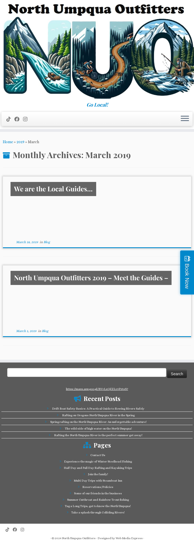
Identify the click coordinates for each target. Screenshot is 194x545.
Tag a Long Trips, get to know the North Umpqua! (98, 506)
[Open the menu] (185, 119)
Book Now (187, 276)
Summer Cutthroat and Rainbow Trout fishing (98, 500)
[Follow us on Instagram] (27, 119)
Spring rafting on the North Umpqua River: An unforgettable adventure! (98, 422)
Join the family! (98, 474)
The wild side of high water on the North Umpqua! (98, 428)
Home (8, 142)
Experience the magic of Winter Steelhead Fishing (98, 461)
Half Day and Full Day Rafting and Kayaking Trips (98, 468)
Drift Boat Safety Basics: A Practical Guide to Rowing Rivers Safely (98, 408)
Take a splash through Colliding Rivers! (98, 512)
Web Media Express (129, 538)
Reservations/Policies (97, 487)
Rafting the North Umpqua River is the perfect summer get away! (98, 435)
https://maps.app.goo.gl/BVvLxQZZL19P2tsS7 (97, 389)
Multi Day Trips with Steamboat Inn (98, 480)
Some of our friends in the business (98, 493)
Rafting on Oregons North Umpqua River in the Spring (98, 415)
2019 (20, 142)
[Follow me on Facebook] (18, 119)
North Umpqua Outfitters (79, 538)
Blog (47, 242)
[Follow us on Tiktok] (10, 119)
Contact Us (97, 455)
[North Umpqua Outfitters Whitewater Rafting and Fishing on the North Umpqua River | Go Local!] (97, 51)
